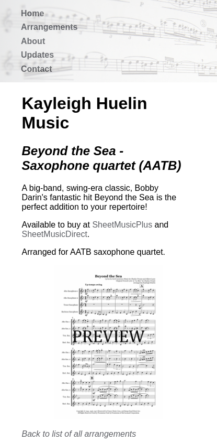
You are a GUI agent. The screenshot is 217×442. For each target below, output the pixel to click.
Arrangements (49, 27)
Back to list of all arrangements (79, 433)
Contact (36, 68)
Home (32, 13)
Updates (37, 54)
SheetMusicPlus (122, 224)
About (33, 41)
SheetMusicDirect (54, 234)
